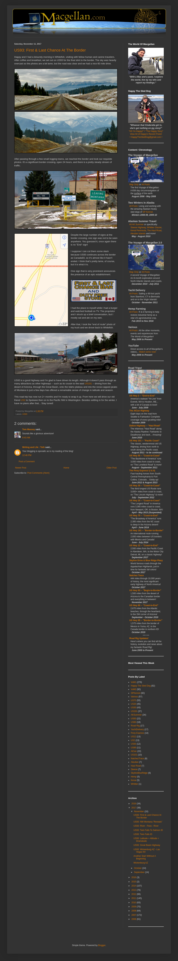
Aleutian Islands (138, 233)
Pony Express (137, 733)
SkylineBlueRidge (139, 773)
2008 (134, 910)
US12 (133, 736)
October (138, 868)
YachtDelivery (137, 729)
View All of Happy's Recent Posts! (146, 134)
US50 (133, 718)
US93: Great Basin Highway (147, 845)
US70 (133, 700)
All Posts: (134, 206)
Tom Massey (28, 429)
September (139, 872)
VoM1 (133, 682)
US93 (24, 414)
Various (134, 696)
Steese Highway (138, 227)
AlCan (134, 751)
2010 (134, 902)
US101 (134, 755)
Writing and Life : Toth (33, 447)
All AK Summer (136, 224)
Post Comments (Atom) (38, 473)
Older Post (111, 468)
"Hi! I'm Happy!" (136, 131)
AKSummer (136, 715)
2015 (134, 881)
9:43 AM (26, 437)
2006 (134, 919)
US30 (133, 707)
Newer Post (20, 468)
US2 (23, 400)
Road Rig (135, 725)
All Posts (146, 184)
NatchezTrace (137, 758)
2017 (134, 807)
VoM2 (133, 689)
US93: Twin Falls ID (143, 834)
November (139, 811)
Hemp (134, 776)
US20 (133, 704)
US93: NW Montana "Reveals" (148, 822)
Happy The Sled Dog (141, 686)
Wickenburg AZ (141, 863)
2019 (134, 803)
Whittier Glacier (154, 227)
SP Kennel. (148, 212)
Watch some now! (147, 352)
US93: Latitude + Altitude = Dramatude (146, 839)
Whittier (134, 784)
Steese (134, 769)
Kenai (133, 780)
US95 (133, 747)
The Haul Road (154, 230)
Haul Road (136, 766)
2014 (134, 886)
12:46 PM (26, 455)
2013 (134, 890)
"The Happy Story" (154, 131)
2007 (134, 915)
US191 (88, 383)
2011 (134, 898)
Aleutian (134, 762)
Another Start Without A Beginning (145, 857)
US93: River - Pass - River (146, 826)
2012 (134, 894)
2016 (134, 877)
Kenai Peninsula (138, 230)
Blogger (101, 945)
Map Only (133, 184)
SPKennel (135, 693)
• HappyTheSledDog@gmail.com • (146, 137)
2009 (134, 906)
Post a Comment (27, 461)
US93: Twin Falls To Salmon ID (148, 830)
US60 (133, 722)
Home (66, 468)
